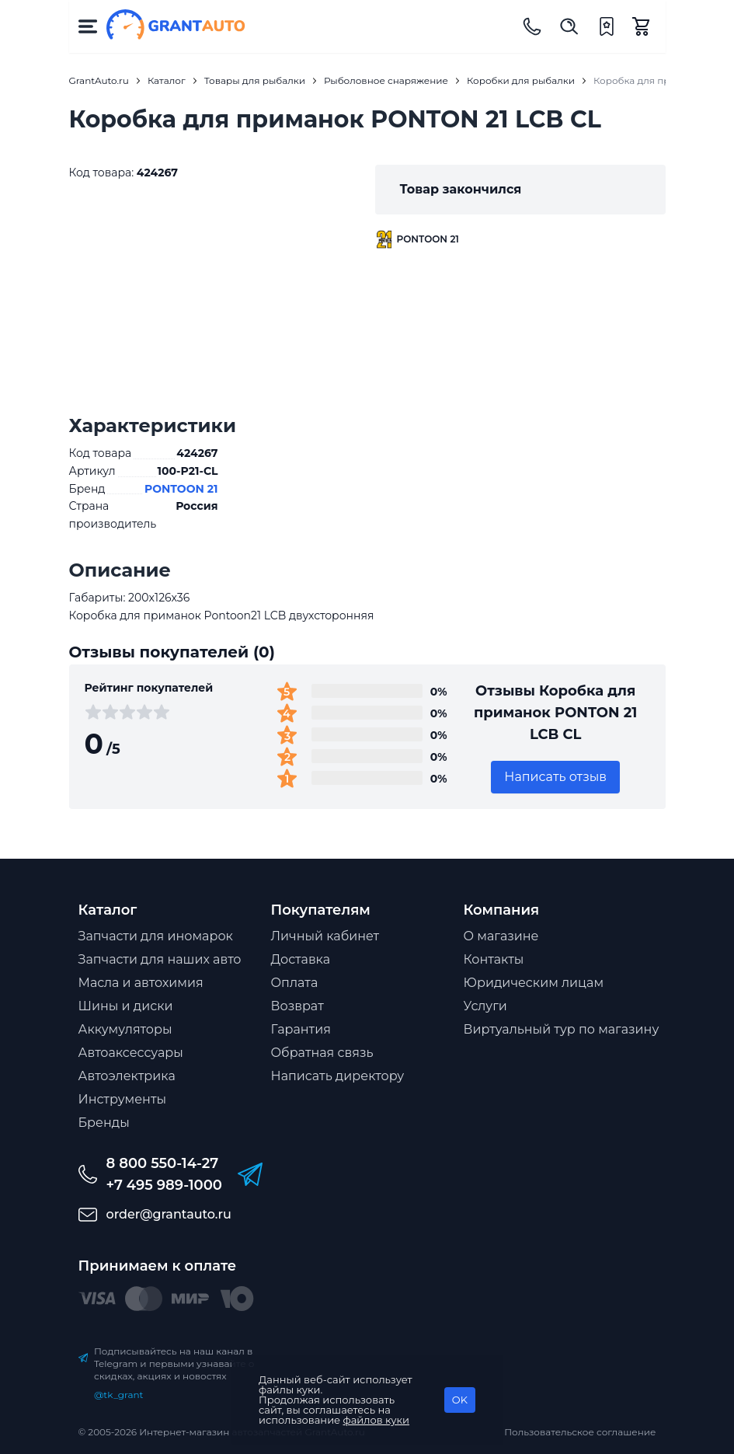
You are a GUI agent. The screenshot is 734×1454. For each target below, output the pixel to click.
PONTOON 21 (181, 489)
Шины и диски (125, 1006)
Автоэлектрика (127, 1076)
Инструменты (122, 1099)
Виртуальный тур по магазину (561, 1029)
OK (460, 1399)
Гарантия (301, 1029)
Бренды (104, 1122)
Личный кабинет (325, 936)
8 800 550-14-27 (162, 1163)
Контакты (494, 959)
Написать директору (338, 1076)
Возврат (297, 1006)
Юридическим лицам (534, 982)
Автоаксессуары (130, 1052)
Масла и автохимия (141, 982)
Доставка (301, 959)
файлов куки (376, 1420)
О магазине (501, 936)
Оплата (294, 982)
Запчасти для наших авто (160, 959)
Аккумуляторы (125, 1029)
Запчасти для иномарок (155, 936)
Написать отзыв (555, 776)
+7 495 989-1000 (164, 1185)
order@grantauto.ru (168, 1214)
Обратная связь (322, 1052)
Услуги (485, 1006)
